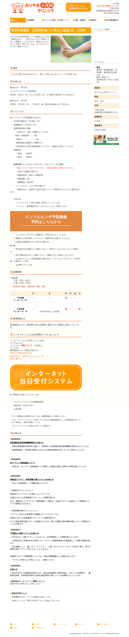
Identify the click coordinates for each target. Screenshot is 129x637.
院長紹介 (94, 20)
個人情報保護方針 (112, 20)
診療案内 (32, 20)
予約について (64, 20)
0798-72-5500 (113, 13)
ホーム (15, 20)
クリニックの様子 (50, 20)
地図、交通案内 (80, 20)
